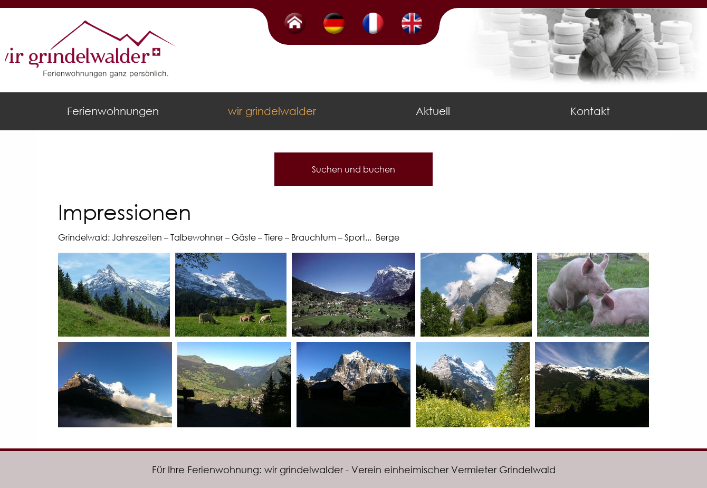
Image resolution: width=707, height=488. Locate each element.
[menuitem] (115, 111)
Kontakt (590, 111)
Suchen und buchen (353, 169)
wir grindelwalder (272, 111)
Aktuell (433, 111)
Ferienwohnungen (113, 111)
